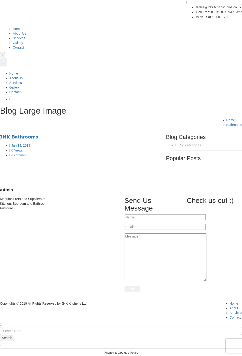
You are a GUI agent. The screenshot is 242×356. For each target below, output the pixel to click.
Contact (18, 47)
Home (17, 29)
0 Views (16, 150)
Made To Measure (85, 203)
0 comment (18, 155)
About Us (19, 33)
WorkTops (79, 199)
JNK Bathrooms (19, 137)
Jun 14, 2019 (19, 145)
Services (19, 38)
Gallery (18, 43)
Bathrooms (234, 125)
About (233, 308)
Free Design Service (86, 208)
